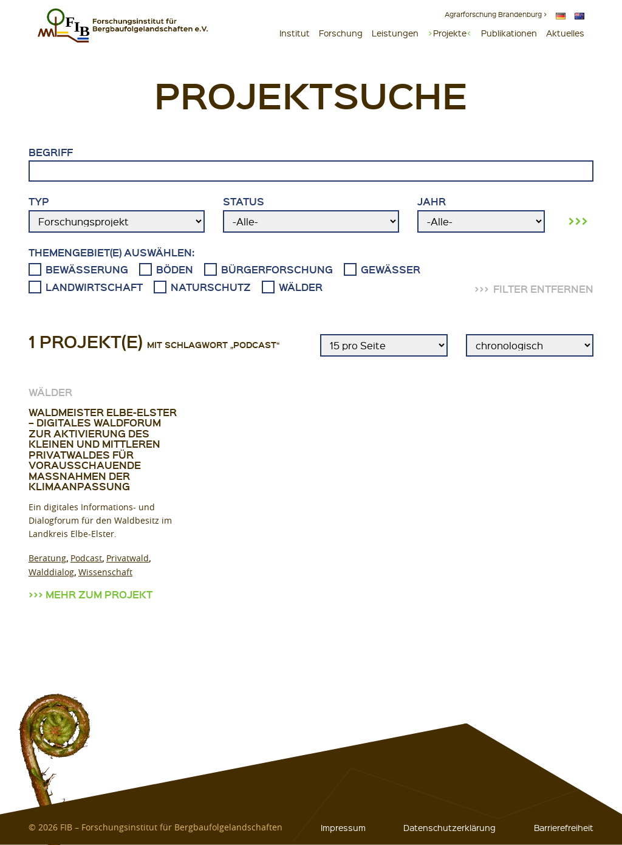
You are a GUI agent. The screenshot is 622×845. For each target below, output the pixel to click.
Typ (117, 214)
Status (311, 214)
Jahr (481, 214)
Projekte (449, 32)
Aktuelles (565, 32)
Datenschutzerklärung (449, 827)
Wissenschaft (105, 572)
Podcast (86, 558)
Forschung (341, 32)
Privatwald (127, 558)
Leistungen (395, 32)
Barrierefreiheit (563, 827)
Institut (294, 32)
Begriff (311, 164)
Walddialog (51, 572)
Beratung (47, 558)
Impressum (343, 827)
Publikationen (509, 32)
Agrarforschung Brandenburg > (496, 14)
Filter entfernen (543, 288)
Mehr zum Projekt (99, 594)
